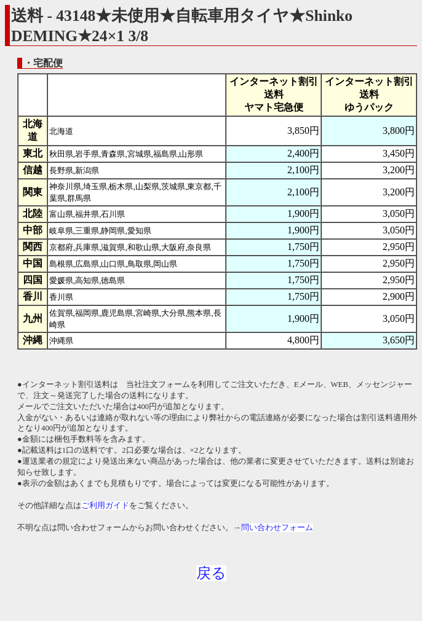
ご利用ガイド (105, 505)
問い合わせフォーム (277, 527)
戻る (211, 573)
